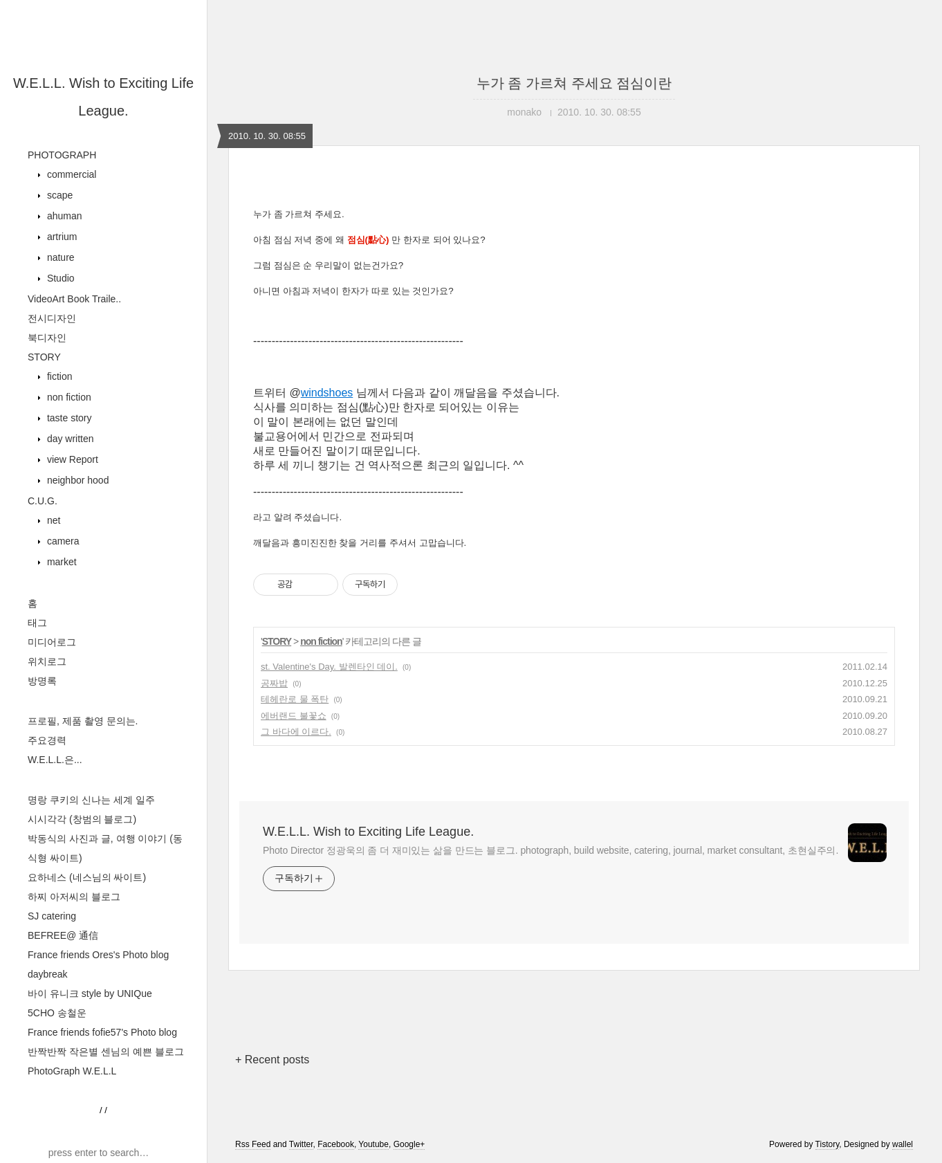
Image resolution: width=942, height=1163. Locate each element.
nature (59, 257)
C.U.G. (42, 500)
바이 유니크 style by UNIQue (90, 993)
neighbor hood (76, 480)
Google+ (409, 1144)
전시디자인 (52, 318)
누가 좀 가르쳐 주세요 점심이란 (574, 83)
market (60, 561)
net (52, 520)
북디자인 (47, 337)
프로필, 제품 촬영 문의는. (83, 720)
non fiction (67, 397)
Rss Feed (252, 1144)
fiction (58, 376)
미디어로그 (52, 642)
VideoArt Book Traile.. (74, 298)
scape (58, 195)
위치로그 (47, 661)
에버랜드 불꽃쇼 (293, 716)
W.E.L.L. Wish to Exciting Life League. (368, 832)
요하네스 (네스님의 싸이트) (87, 877)
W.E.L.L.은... (55, 759)
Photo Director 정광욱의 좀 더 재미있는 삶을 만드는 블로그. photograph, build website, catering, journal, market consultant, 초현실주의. (550, 850)
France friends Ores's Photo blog (98, 954)
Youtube (373, 1144)
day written (69, 438)
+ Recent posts (272, 1059)
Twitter (301, 1144)
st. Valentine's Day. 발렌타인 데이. (329, 666)
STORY (44, 357)
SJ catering (52, 916)
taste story (67, 417)
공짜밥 (274, 683)
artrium (60, 236)
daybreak (48, 974)
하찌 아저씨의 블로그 (74, 896)
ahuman (63, 215)
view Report (71, 459)
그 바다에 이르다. (296, 731)
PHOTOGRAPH (62, 155)
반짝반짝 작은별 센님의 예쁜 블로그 (106, 1051)
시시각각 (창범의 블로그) (82, 819)
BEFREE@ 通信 (63, 935)
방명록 (42, 680)
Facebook (335, 1144)
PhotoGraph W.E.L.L (72, 1071)
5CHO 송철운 (57, 1012)
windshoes (327, 393)
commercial (70, 174)
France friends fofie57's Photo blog (102, 1032)
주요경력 (47, 740)
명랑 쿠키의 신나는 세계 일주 (91, 799)
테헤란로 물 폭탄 (295, 699)
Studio (59, 278)
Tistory (827, 1144)
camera (62, 541)
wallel (902, 1144)
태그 (37, 622)
